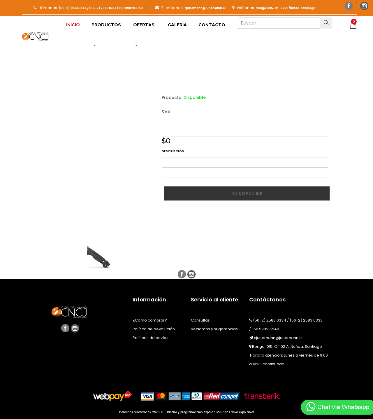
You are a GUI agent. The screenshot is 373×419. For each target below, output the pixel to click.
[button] (107, 35)
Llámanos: (88, 8)
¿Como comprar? (150, 320)
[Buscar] (278, 23)
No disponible (246, 193)
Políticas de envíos (150, 338)
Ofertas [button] (143, 34)
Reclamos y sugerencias (214, 329)
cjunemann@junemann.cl (275, 338)
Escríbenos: (190, 8)
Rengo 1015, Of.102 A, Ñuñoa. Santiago (285, 346)
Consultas (200, 320)
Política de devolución (154, 329)
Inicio (73, 24)
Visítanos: (273, 8)
